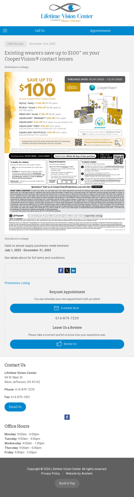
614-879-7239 (24, 389)
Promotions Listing (17, 283)
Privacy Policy (50, 473)
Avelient (87, 473)
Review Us (67, 343)
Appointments (100, 30)
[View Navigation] (6, 31)
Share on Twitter (67, 270)
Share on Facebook (61, 270)
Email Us (15, 407)
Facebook (67, 417)
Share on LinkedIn (73, 270)
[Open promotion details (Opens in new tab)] (67, 153)
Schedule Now (66, 308)
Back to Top (67, 483)
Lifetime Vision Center (66, 469)
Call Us (40, 30)
